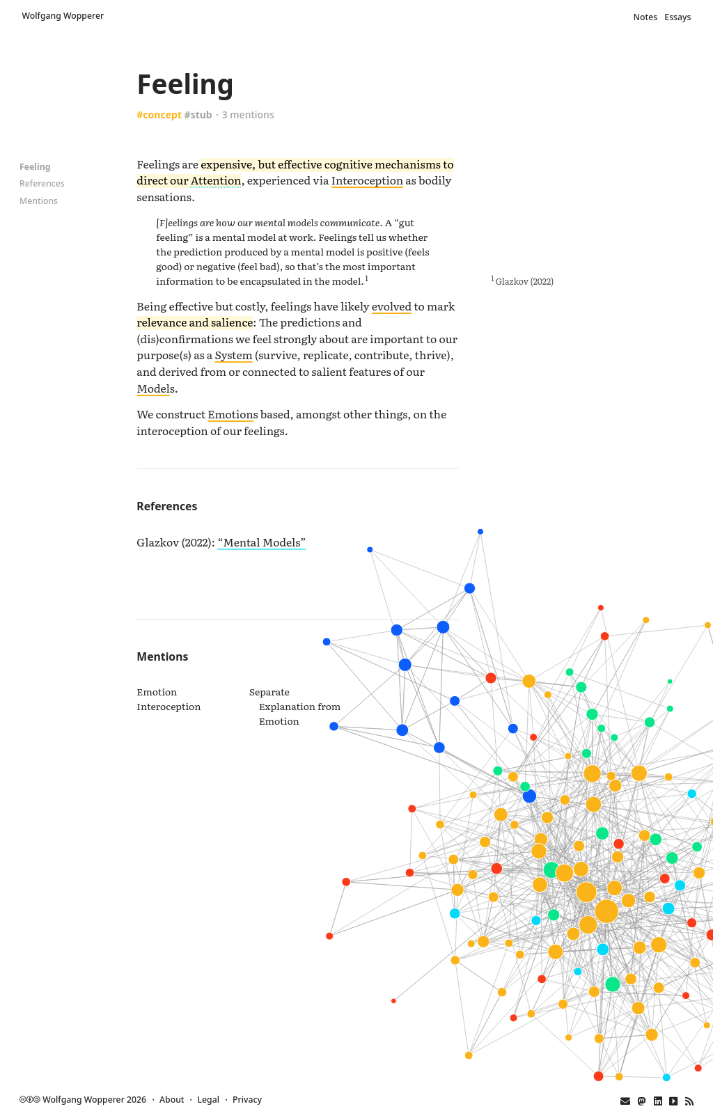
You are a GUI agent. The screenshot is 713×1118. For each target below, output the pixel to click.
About (171, 1099)
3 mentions (248, 114)
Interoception (367, 179)
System (233, 354)
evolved (392, 305)
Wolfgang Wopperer (63, 16)
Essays (677, 17)
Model (152, 387)
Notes (646, 17)
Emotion (230, 413)
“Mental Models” (261, 541)
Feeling (34, 167)
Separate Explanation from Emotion (295, 705)
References (42, 183)
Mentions (38, 201)
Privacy (247, 1099)
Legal (208, 1099)
